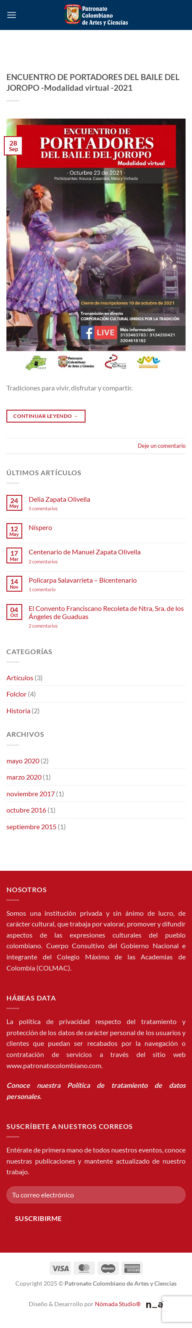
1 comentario (55, 589)
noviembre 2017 (30, 793)
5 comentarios (51, 508)
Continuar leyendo (45, 416)
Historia (18, 710)
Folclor (16, 694)
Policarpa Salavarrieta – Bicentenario (83, 580)
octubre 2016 (26, 810)
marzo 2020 (23, 777)
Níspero (40, 527)
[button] (11, 14)
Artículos (19, 677)
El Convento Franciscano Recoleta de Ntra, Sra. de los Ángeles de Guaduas (106, 612)
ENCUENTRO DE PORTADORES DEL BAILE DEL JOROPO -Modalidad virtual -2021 (93, 82)
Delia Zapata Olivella (59, 499)
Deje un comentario (162, 445)
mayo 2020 (22, 760)
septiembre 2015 (31, 826)
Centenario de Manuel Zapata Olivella (85, 552)
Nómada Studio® (118, 1303)
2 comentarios (55, 561)
